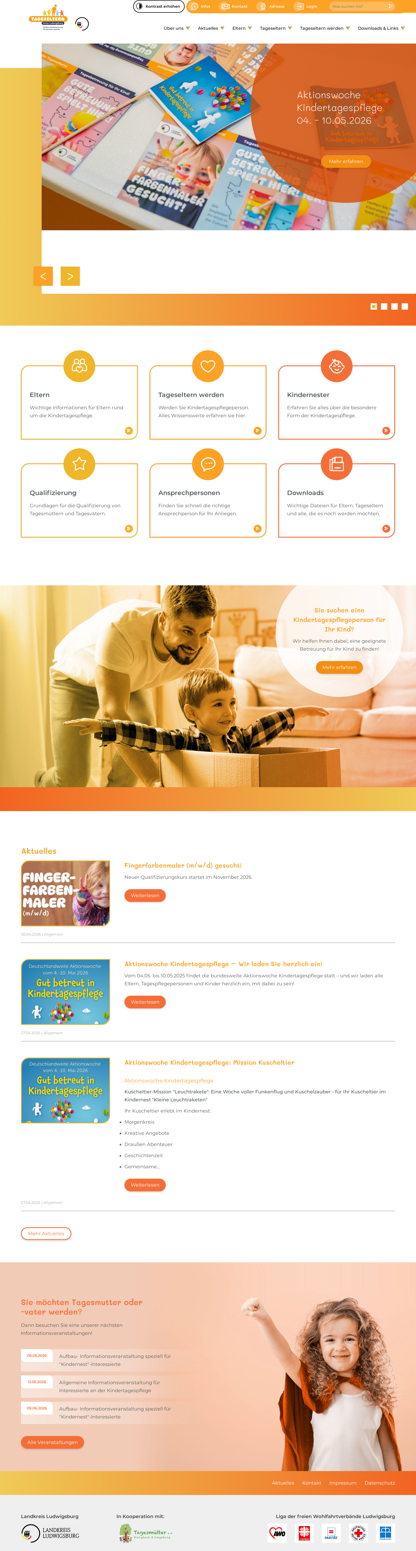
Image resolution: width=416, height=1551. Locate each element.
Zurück (43, 276)
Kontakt (311, 1483)
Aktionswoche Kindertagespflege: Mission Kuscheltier (209, 1062)
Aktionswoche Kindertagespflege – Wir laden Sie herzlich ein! (223, 964)
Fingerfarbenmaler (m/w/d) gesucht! (183, 865)
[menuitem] (176, 28)
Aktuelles (283, 1483)
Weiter (70, 276)
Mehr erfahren (346, 161)
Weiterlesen (145, 895)
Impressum (343, 1483)
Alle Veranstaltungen (52, 1442)
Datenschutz (380, 1483)
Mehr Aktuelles (46, 1234)
